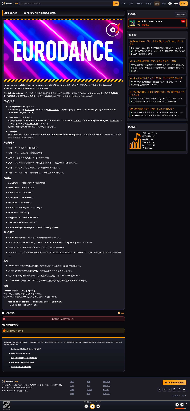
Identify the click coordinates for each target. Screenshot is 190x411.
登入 (184, 3)
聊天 (164, 3)
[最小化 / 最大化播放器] (185, 404)
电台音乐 (106, 385)
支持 (88, 381)
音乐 (131, 3)
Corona (77, 120)
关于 (72, 385)
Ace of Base (32, 123)
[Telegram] (164, 389)
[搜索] (69, 3)
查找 (116, 3)
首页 (124, 3)
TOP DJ (139, 3)
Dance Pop (70, 134)
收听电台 (145, 25)
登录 (71, 319)
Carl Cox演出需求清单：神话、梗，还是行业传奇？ (152, 108)
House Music (53, 109)
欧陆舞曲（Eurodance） (14, 93)
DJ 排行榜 (146, 145)
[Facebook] (179, 389)
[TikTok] (160, 389)
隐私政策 (175, 395)
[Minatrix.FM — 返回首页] (10, 3)
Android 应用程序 (174, 382)
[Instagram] (174, 389)
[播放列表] (182, 405)
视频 (72, 389)
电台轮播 (106, 381)
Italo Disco (29, 109)
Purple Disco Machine (62, 252)
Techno (83, 93)
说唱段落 (11, 96)
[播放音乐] (92, 406)
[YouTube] (169, 389)
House (93, 93)
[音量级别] (180, 408)
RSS (121, 313)
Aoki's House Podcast (152, 21)
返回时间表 (181, 14)
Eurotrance (57, 134)
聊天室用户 (147, 136)
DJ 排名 (106, 389)
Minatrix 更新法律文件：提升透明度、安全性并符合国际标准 (156, 78)
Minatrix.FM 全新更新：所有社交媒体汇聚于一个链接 (153, 61)
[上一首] (86, 406)
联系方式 (106, 393)
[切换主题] (175, 3)
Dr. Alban (114, 120)
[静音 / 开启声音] (177, 405)
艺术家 (149, 3)
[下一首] (98, 406)
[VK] (184, 389)
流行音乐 (108, 93)
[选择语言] (170, 3)
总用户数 (146, 133)
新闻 (157, 3)
